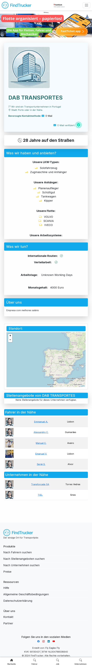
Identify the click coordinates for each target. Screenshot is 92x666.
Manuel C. (41, 443)
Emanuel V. (41, 453)
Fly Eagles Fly (52, 648)
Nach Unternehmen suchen (21, 565)
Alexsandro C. (41, 432)
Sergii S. (41, 464)
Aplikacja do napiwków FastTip (46, 633)
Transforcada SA (40, 484)
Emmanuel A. (41, 421)
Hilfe (6, 587)
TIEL (40, 495)
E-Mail (47, 115)
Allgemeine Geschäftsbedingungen (26, 594)
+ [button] (10, 336)
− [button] (10, 340)
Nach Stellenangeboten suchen (24, 558)
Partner (8, 623)
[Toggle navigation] (86, 5)
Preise (7, 571)
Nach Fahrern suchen (17, 552)
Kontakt (8, 617)
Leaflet (82, 386)
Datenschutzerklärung (17, 600)
